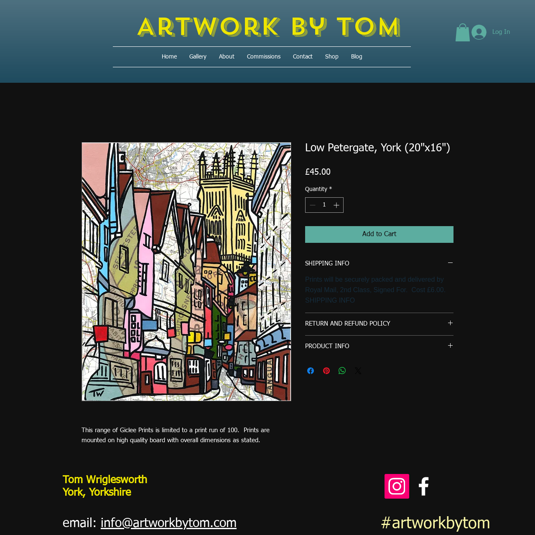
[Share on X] (358, 371)
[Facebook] (423, 486)
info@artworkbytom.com (169, 523)
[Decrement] (311, 205)
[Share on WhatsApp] (342, 371)
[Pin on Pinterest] (326, 371)
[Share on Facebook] (311, 371)
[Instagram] (397, 486)
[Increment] (337, 205)
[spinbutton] (324, 205)
